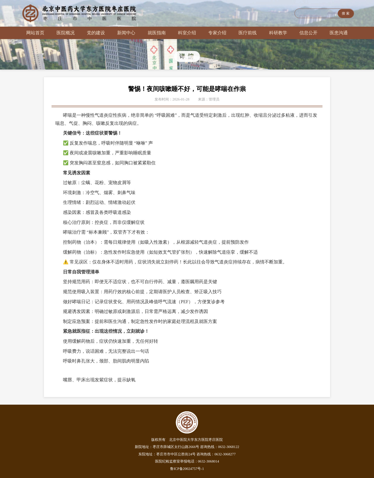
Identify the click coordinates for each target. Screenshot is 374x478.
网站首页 (35, 32)
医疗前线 (248, 32)
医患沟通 (339, 32)
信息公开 (308, 32)
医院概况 (66, 32)
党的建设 (96, 32)
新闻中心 (126, 32)
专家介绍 (217, 32)
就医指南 (157, 32)
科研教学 (278, 32)
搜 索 (345, 13)
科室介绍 (187, 32)
